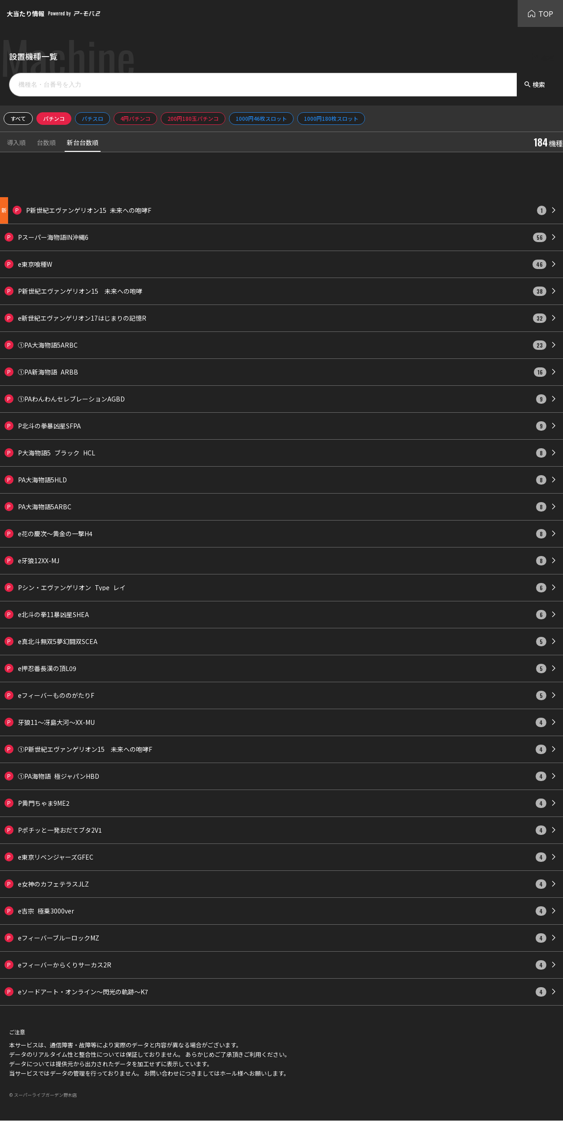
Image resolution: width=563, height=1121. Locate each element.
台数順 (46, 143)
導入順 (16, 143)
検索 (534, 84)
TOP (540, 13)
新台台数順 (82, 143)
